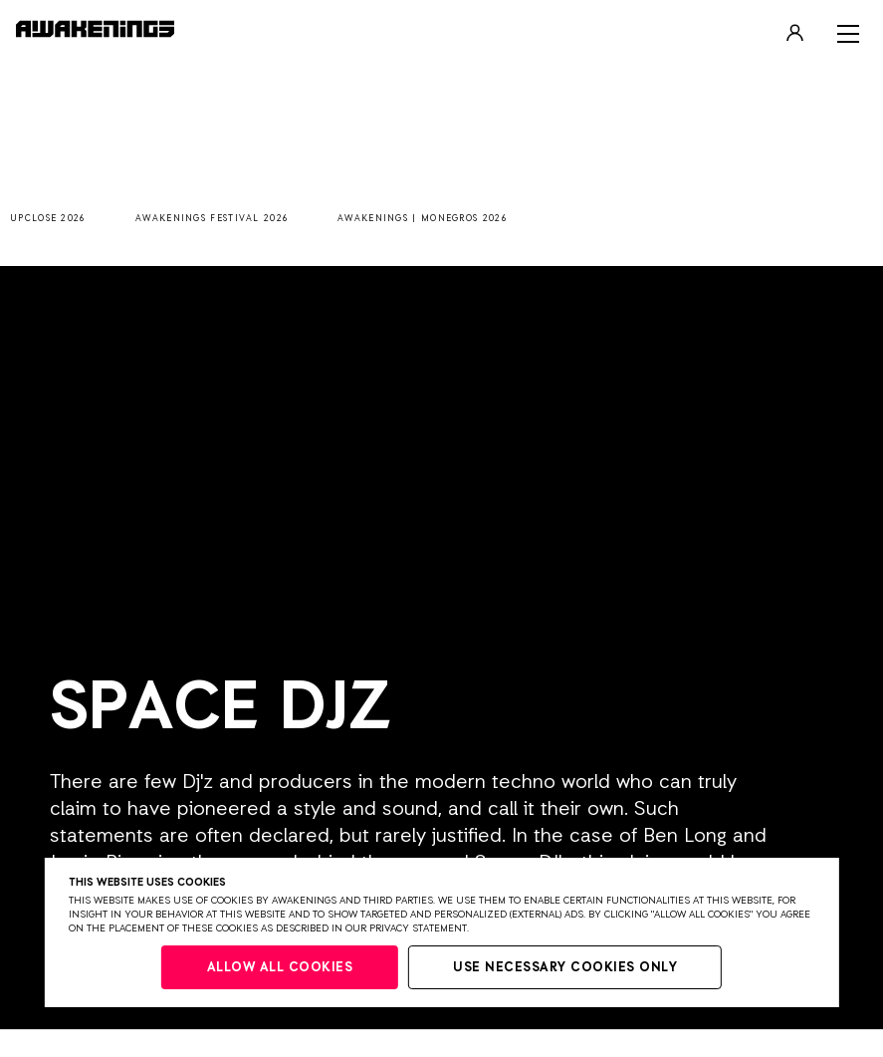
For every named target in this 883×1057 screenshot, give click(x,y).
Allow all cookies (280, 967)
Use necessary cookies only (565, 967)
